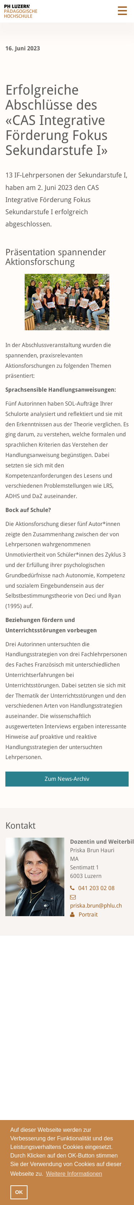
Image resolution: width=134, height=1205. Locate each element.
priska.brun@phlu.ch (96, 905)
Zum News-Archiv (67, 778)
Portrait (88, 914)
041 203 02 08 (96, 888)
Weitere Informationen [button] (74, 1174)
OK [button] (19, 1192)
